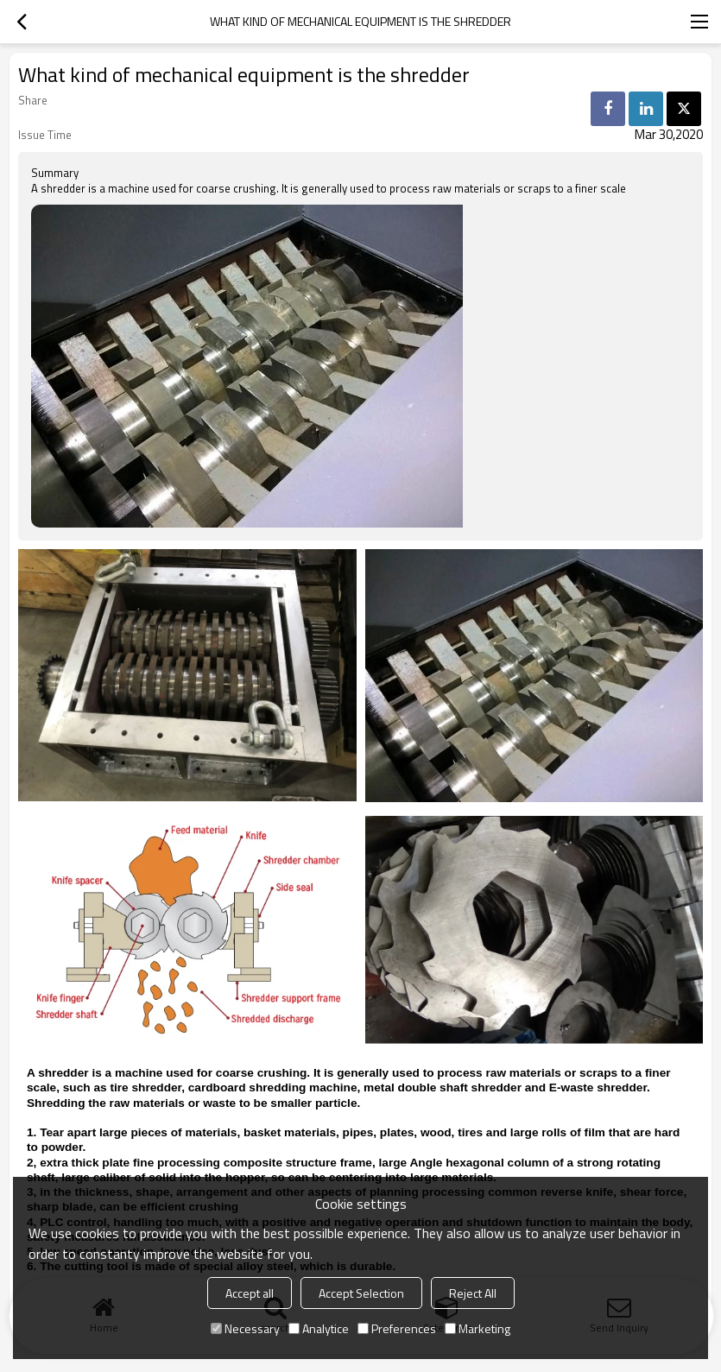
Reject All (472, 1293)
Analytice (318, 1328)
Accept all (249, 1293)
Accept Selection (361, 1293)
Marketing (477, 1328)
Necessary (245, 1328)
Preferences (396, 1328)
